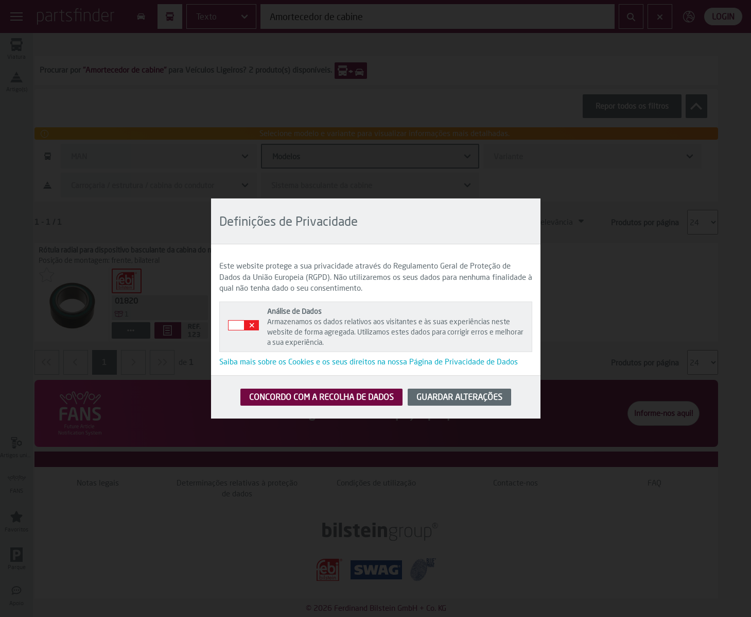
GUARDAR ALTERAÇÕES (459, 397)
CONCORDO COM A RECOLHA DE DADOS (321, 397)
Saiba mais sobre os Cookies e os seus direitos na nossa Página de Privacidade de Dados (368, 361)
